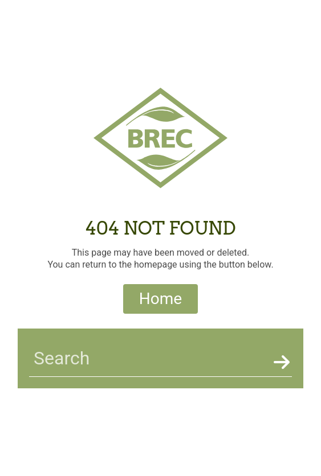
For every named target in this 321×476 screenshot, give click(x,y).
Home (160, 298)
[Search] (280, 362)
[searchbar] (149, 358)
